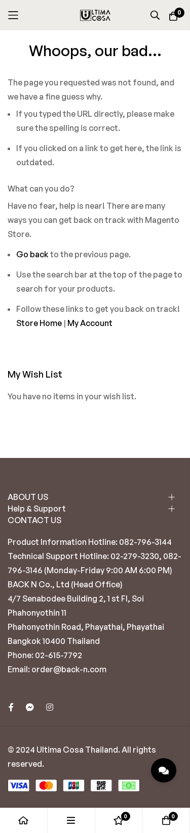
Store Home (39, 323)
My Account (89, 323)
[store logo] (95, 15)
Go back (32, 254)
